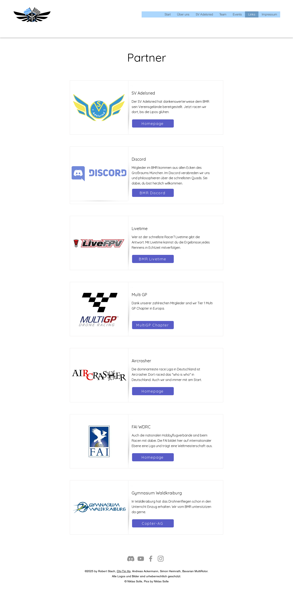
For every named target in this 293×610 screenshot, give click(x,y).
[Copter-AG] (153, 523)
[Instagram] (161, 559)
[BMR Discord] (153, 193)
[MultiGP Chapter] (153, 325)
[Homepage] (153, 123)
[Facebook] (151, 559)
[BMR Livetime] (153, 259)
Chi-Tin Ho (123, 571)
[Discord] (131, 559)
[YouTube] (141, 559)
